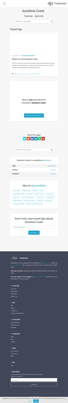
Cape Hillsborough (18, 194)
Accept (36, 401)
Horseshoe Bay (50, 197)
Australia (21, 74)
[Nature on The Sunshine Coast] (34, 42)
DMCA (12, 356)
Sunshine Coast (36, 74)
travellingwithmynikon (28, 55)
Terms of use (14, 353)
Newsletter (13, 327)
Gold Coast (16, 197)
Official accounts (15, 325)
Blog (12, 339)
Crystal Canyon (39, 194)
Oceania (15, 74)
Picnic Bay (40, 200)
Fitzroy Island (49, 194)
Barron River (16, 190)
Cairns (41, 190)
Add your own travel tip (34, 115)
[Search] (32, 21)
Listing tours (14, 311)
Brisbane (35, 190)
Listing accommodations (17, 313)
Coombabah (29, 194)
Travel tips (28, 16)
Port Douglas (48, 200)
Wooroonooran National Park (34, 204)
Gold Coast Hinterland (27, 197)
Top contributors (15, 322)
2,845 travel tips (46, 263)
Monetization (14, 291)
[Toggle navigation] (4, 4)
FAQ (12, 305)
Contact (13, 342)
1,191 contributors (16, 265)
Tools (12, 365)
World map (14, 294)
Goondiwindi (39, 197)
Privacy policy (14, 351)
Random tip (14, 296)
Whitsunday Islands (18, 204)
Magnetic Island (17, 200)
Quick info (39, 16)
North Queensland (29, 200)
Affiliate (13, 308)
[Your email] (34, 380)
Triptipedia (56, 4)
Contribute (13, 289)
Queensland (28, 74)
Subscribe (34, 233)
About (12, 337)
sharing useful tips (39, 277)
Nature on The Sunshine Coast (24, 59)
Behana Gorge (26, 190)
